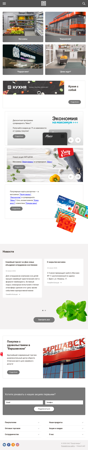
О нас (66, 434)
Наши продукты (66, 422)
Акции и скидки (66, 428)
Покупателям (22, 422)
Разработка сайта (68, 446)
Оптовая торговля (22, 428)
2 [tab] (45, 310)
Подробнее (75, 102)
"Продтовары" (28, 162)
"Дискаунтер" (15, 197)
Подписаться (44, 409)
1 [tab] (42, 310)
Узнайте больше (13, 294)
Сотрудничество (22, 434)
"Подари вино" (31, 203)
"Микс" (49, 162)
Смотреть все (44, 320)
